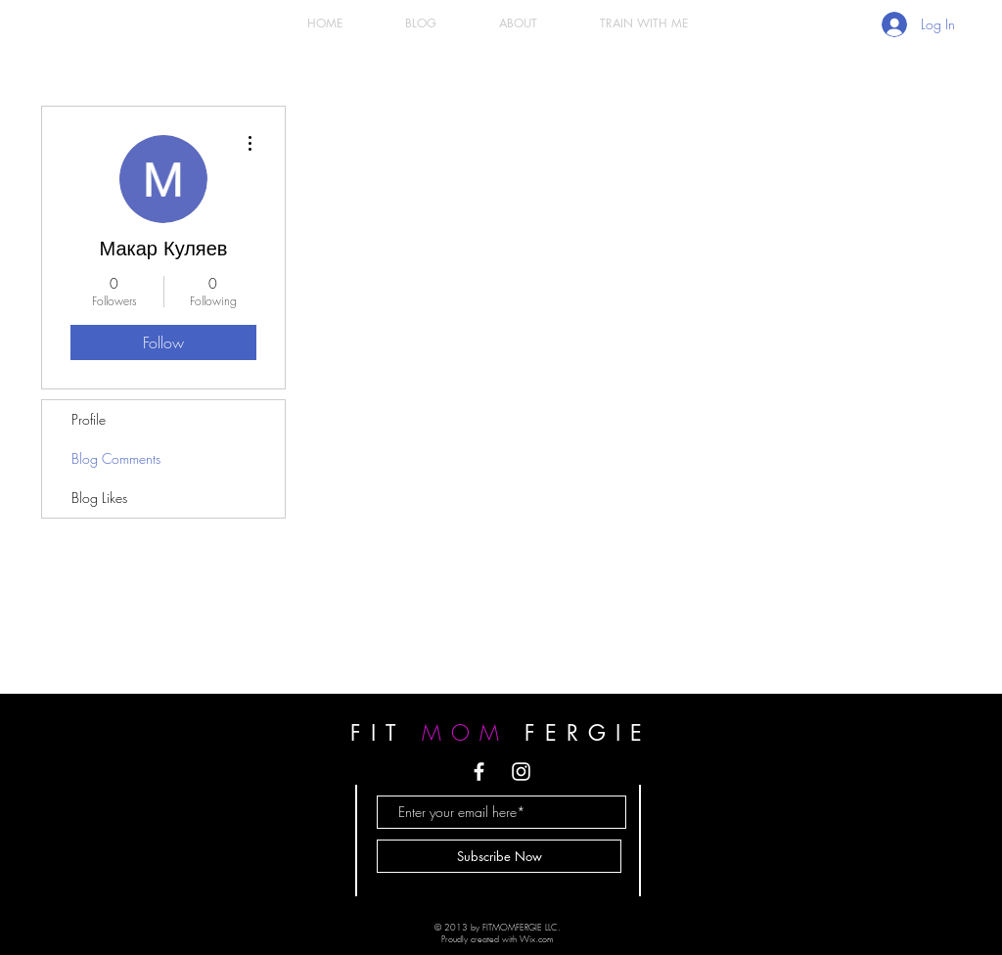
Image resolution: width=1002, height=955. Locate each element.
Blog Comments (115, 458)
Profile (88, 419)
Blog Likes (99, 497)
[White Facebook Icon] (479, 771)
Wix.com (537, 939)
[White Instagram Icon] (521, 771)
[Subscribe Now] (499, 856)
